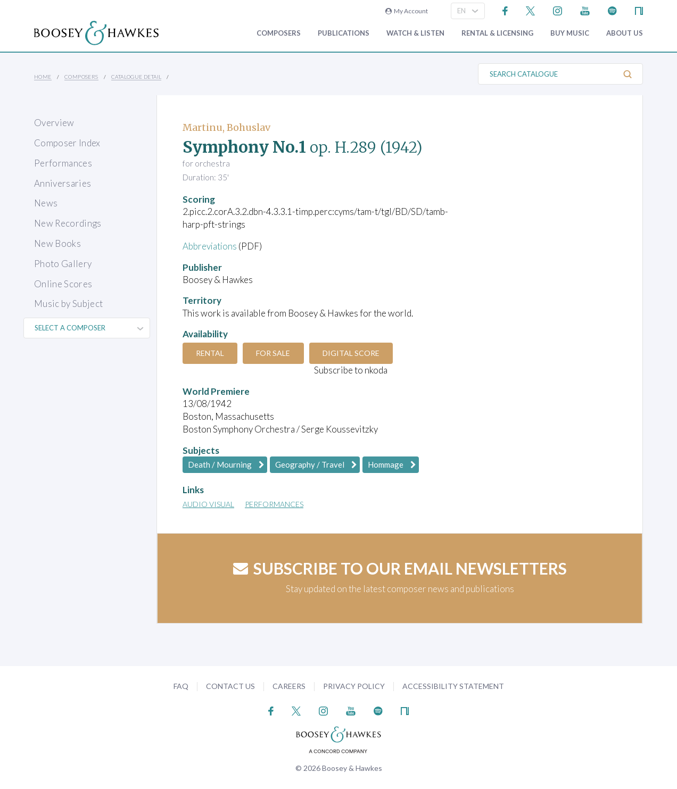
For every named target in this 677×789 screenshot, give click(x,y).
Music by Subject (68, 303)
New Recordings (68, 223)
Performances (63, 163)
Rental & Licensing (497, 33)
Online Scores (63, 283)
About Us (624, 33)
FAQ (181, 686)
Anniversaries (62, 183)
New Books (57, 243)
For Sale (275, 353)
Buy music (569, 33)
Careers (289, 686)
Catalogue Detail (136, 76)
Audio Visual (208, 504)
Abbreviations (210, 246)
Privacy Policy (354, 686)
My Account (406, 11)
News (45, 203)
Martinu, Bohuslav (226, 127)
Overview (54, 122)
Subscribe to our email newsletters (400, 568)
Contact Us (230, 686)
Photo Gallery (63, 263)
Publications (343, 33)
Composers (279, 33)
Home (43, 76)
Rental (210, 353)
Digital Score (353, 353)
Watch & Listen (415, 33)
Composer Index (67, 142)
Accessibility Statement (453, 686)
